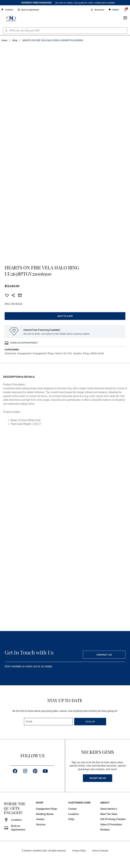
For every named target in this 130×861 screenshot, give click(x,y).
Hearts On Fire (63, 353)
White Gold (97, 353)
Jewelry (77, 353)
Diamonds (10, 353)
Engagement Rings (43, 353)
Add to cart (65, 316)
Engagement (24, 353)
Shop (14, 40)
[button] (6, 295)
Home (4, 40)
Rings (86, 353)
